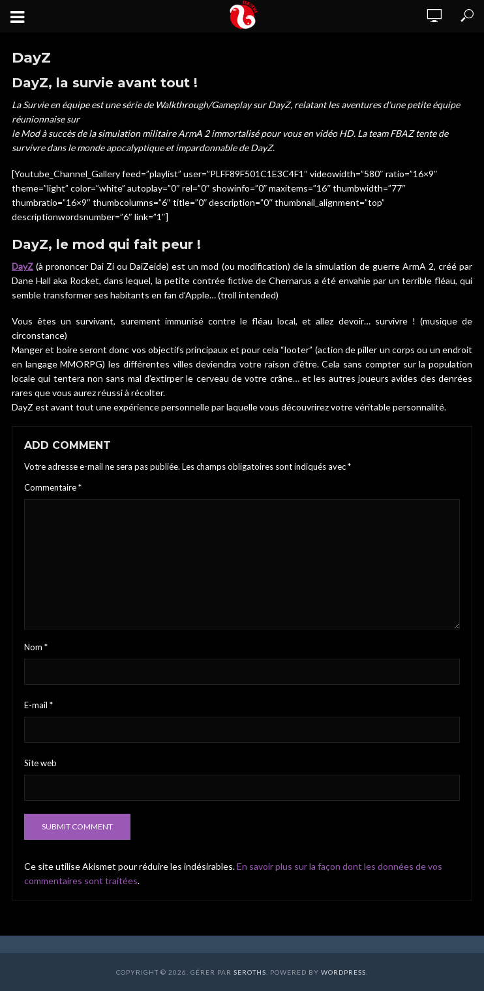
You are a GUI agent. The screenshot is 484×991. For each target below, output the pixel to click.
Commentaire (53, 487)
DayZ (22, 266)
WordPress (343, 972)
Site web (40, 763)
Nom (36, 647)
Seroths (250, 972)
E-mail (38, 705)
